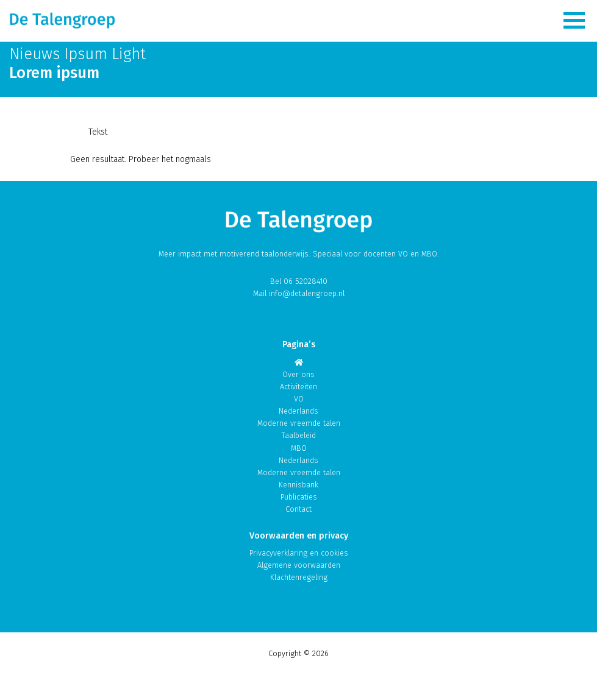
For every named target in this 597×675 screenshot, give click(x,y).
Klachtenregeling (298, 577)
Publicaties (299, 496)
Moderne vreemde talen (298, 423)
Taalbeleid (298, 435)
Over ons (298, 374)
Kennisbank (298, 484)
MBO (299, 448)
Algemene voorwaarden (298, 565)
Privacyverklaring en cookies (298, 552)
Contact (298, 509)
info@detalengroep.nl (307, 293)
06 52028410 (305, 281)
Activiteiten (298, 386)
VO (299, 398)
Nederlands (298, 410)
